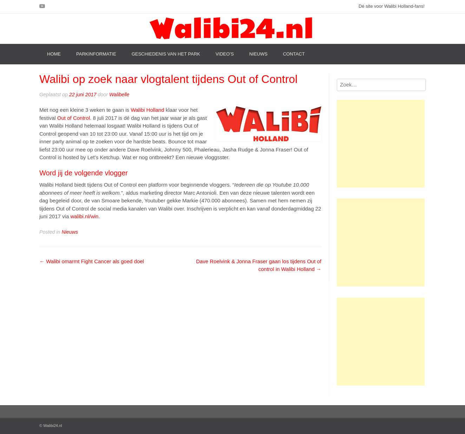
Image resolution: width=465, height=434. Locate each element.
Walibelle (119, 94)
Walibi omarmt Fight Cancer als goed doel (91, 261)
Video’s (225, 54)
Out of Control (73, 118)
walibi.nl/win (84, 216)
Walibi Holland (147, 110)
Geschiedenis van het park (166, 54)
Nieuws (258, 54)
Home (54, 54)
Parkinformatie (96, 54)
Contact (294, 54)
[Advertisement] (381, 144)
